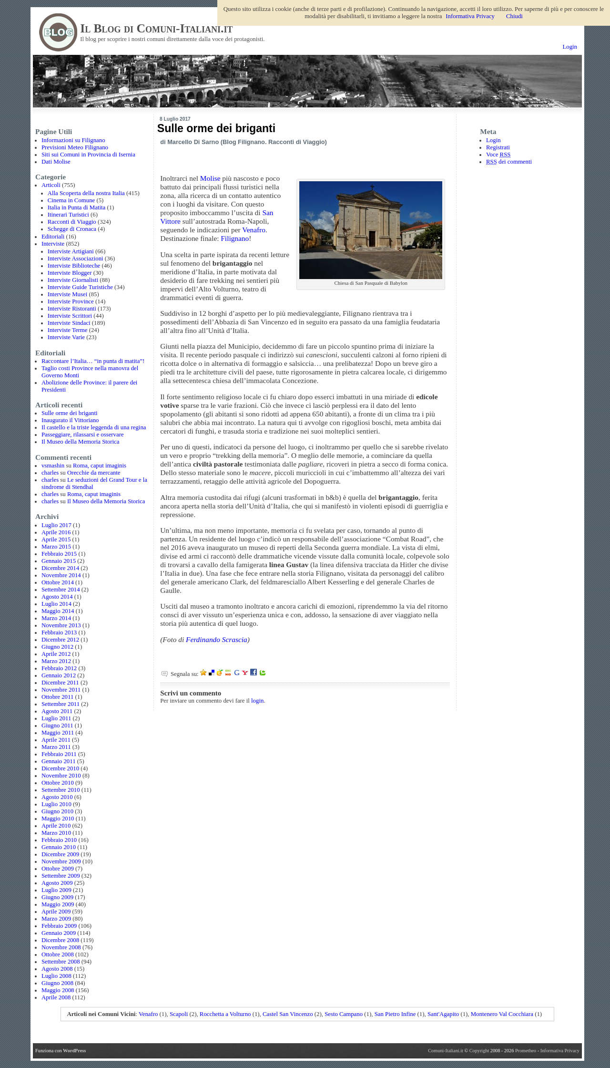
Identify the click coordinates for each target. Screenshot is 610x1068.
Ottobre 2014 (57, 582)
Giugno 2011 (57, 725)
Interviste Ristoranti (72, 308)
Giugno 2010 (57, 811)
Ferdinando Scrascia (216, 639)
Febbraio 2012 (59, 668)
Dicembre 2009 (60, 854)
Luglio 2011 (56, 718)
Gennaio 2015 (58, 561)
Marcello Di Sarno (193, 141)
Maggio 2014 (57, 611)
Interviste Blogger (70, 273)
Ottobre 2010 (57, 782)
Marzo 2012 (56, 661)
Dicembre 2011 (60, 682)
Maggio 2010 (57, 818)
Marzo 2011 (56, 747)
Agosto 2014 (57, 596)
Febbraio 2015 (59, 553)
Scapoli (179, 1014)
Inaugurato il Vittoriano (70, 420)
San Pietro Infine (395, 1014)
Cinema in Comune (71, 200)
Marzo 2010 (56, 833)
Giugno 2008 (57, 983)
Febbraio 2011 (59, 754)
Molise (210, 178)
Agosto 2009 (57, 883)
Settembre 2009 (60, 875)
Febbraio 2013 (59, 632)
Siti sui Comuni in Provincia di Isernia (88, 154)
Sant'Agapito (443, 1014)
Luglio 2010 (56, 804)
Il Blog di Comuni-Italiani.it (156, 28)
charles (50, 472)
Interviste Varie (66, 337)
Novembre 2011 (61, 689)
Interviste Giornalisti (73, 280)
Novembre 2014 (61, 575)
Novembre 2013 (61, 625)
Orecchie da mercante (94, 472)
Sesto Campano (344, 1014)
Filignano (235, 238)
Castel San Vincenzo (288, 1014)
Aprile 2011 (56, 739)
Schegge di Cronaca (72, 229)
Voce (498, 154)
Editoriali (52, 236)
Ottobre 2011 (57, 697)
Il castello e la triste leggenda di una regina (93, 427)
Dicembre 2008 (60, 940)
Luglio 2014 (56, 604)
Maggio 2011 (57, 732)
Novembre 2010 (61, 775)
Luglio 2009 (56, 890)
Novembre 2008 (61, 947)
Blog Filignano (244, 141)
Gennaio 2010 (58, 847)
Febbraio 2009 (59, 926)
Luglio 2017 (56, 525)
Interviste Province (71, 301)
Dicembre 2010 (60, 768)
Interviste (52, 243)
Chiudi (514, 16)
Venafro (253, 230)
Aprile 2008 (56, 997)
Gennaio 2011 (58, 761)
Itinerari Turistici (68, 214)
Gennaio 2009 (58, 933)
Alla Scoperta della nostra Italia (86, 193)
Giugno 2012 (57, 646)
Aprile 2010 (56, 825)
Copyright (479, 1050)
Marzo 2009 (56, 918)
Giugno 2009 (57, 897)
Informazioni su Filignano (73, 140)
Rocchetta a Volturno (225, 1014)
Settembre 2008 (60, 961)
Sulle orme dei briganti (69, 413)
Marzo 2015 (56, 546)
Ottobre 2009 (57, 868)
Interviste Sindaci (69, 323)
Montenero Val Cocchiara (502, 1014)
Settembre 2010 (60, 790)
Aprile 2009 (56, 911)
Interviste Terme (68, 330)
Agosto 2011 (56, 711)
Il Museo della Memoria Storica (80, 441)
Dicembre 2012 (60, 639)
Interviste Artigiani (71, 251)
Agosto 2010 (57, 797)
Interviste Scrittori (70, 315)
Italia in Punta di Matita (77, 207)
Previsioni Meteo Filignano (74, 147)
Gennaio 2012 (58, 675)
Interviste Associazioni (75, 258)
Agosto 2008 (57, 968)
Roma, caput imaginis (99, 465)
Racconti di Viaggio (72, 221)
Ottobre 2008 (57, 954)
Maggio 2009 (57, 904)
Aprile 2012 (56, 654)
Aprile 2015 (56, 539)
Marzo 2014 (56, 618)
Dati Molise (56, 161)
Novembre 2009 (61, 861)
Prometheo (525, 1050)
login (257, 700)
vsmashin (52, 465)
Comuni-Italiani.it (445, 1050)
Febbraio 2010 (59, 840)
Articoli (51, 185)
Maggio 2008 (57, 990)
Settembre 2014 (60, 589)
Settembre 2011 (60, 704)
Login (569, 46)
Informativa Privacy (560, 1050)
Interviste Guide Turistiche (80, 287)
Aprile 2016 (56, 532)
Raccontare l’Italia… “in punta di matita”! (92, 361)
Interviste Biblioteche (74, 265)
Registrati (498, 147)
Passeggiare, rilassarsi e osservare (82, 434)
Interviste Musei (68, 294)
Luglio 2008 (56, 976)
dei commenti (509, 161)
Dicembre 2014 (60, 568)
